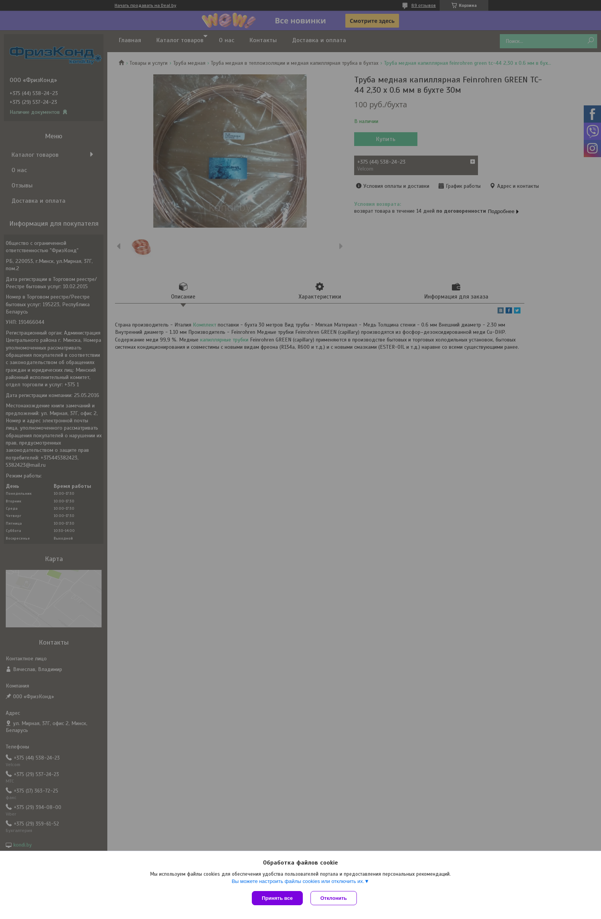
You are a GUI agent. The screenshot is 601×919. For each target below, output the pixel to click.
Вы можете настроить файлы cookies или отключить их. (298, 881)
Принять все (277, 898)
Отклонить (333, 898)
